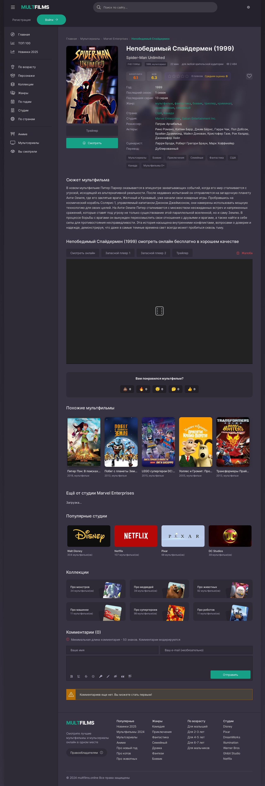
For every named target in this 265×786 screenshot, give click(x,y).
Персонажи (26, 75)
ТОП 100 (24, 43)
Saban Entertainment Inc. (199, 118)
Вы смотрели (27, 151)
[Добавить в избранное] (249, 76)
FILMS (35, 7)
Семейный (159, 742)
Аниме (22, 134)
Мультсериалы (137, 157)
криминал (225, 103)
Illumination (230, 742)
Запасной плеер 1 (117, 253)
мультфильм (164, 103)
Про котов (124, 753)
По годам (24, 101)
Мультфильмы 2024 (131, 731)
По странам (26, 119)
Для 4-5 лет (196, 737)
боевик (197, 103)
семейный (183, 107)
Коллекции (25, 84)
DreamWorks (231, 737)
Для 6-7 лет (196, 742)
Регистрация (21, 20)
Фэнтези (158, 753)
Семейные (196, 157)
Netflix (227, 758)
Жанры (23, 93)
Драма (157, 748)
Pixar (226, 731)
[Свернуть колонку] (13, 7)
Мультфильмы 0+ (154, 165)
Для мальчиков (199, 748)
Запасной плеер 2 (153, 253)
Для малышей (197, 726)
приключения (164, 107)
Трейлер (92, 130)
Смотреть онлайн (82, 253)
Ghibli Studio (231, 753)
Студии (23, 110)
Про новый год (127, 748)
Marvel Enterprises (167, 118)
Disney (227, 726)
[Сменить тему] (248, 7)
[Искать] (99, 7)
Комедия (158, 726)
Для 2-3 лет (196, 731)
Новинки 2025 (28, 52)
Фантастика (217, 157)
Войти (49, 20)
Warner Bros (231, 748)
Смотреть (95, 143)
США (158, 113)
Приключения (175, 157)
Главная (24, 34)
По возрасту (27, 67)
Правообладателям (84, 752)
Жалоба (244, 253)
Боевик (157, 157)
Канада (169, 113)
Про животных (127, 758)
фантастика (183, 103)
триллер (210, 103)
